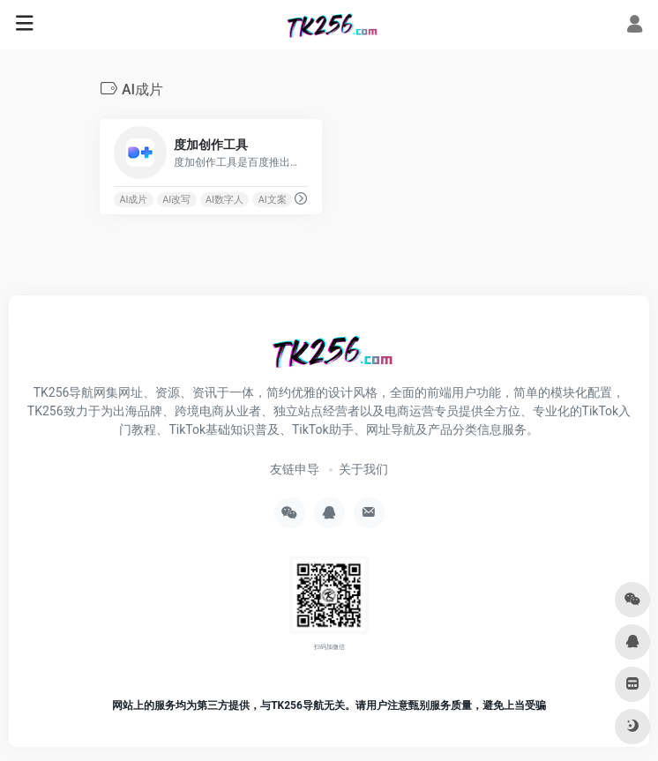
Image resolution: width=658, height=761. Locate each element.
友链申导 (294, 469)
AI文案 (272, 199)
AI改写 (176, 199)
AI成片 (133, 199)
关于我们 (363, 469)
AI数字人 (224, 199)
